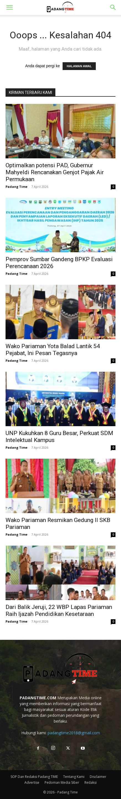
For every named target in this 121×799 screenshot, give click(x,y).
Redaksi (90, 782)
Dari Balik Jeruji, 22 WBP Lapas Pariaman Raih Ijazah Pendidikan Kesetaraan (59, 610)
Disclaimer (98, 776)
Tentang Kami (73, 776)
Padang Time (16, 186)
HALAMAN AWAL (79, 66)
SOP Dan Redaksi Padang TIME (34, 776)
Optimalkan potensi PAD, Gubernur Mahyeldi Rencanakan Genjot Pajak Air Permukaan (55, 172)
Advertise (31, 782)
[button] (9, 7)
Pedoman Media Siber (62, 782)
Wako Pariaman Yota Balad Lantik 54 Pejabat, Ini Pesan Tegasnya (53, 349)
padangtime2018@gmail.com (74, 732)
